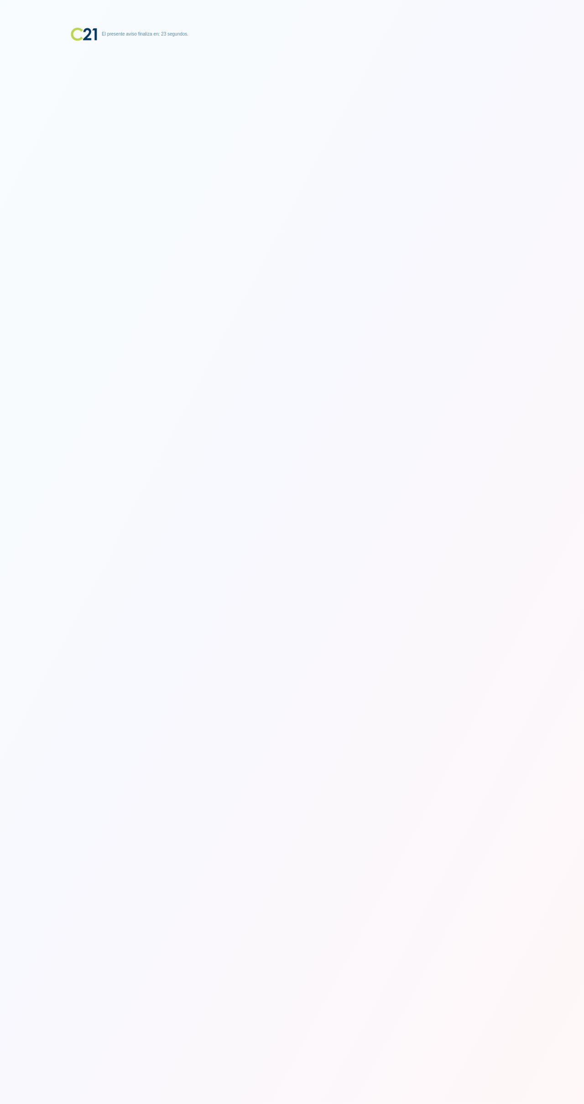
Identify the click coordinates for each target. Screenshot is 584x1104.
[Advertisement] (292, 98)
